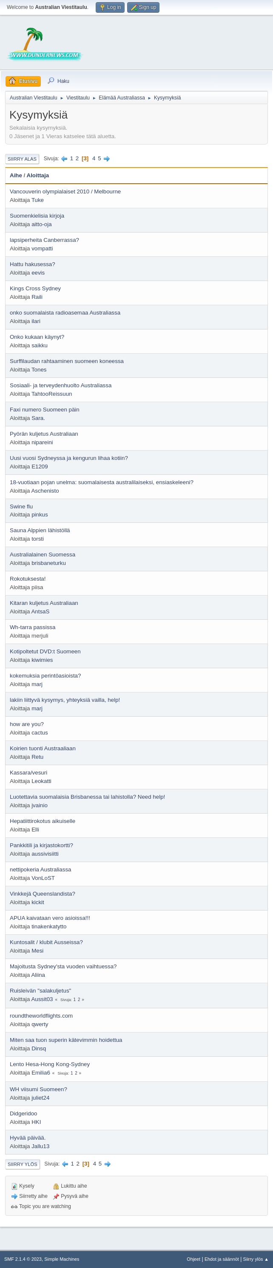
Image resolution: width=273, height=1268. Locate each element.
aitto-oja (41, 224)
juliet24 (40, 1098)
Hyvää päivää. (28, 1138)
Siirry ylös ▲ (256, 1259)
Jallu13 (40, 1146)
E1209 (39, 466)
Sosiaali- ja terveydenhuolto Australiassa (60, 385)
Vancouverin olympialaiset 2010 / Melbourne (65, 191)
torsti (37, 539)
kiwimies (42, 660)
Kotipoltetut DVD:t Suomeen (45, 651)
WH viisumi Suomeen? (38, 1089)
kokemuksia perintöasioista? (45, 675)
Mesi (37, 950)
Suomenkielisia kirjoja (37, 216)
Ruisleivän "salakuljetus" (40, 990)
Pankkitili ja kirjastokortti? (41, 845)
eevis (38, 272)
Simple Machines (61, 1259)
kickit (37, 902)
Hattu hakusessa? (32, 264)
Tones (39, 369)
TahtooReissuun (51, 394)
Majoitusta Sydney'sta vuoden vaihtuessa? (63, 966)
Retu (37, 757)
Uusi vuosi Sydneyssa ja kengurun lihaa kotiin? (69, 458)
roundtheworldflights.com (41, 1016)
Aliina (38, 975)
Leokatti (41, 781)
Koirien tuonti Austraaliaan (43, 748)
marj (37, 684)
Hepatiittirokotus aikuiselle (42, 821)
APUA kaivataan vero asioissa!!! (50, 918)
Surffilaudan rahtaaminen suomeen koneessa (67, 361)
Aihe (16, 175)
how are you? (27, 724)
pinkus (39, 514)
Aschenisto (45, 491)
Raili (37, 297)
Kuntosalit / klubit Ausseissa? (46, 942)
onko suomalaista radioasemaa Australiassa (65, 312)
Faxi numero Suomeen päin (45, 409)
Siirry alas (22, 159)
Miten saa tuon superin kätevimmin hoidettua (66, 1040)
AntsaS (40, 611)
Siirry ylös (22, 1164)
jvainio (39, 805)
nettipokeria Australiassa (40, 869)
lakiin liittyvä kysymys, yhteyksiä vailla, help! (65, 700)
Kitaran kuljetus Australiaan (44, 603)
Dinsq (38, 1048)
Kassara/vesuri (28, 772)
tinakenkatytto (48, 926)
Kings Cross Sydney (35, 288)
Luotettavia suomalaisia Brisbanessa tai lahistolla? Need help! (87, 797)
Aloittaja (38, 175)
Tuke (37, 200)
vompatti (42, 248)
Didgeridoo (23, 1113)
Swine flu (21, 506)
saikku (39, 345)
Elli (35, 829)
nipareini (42, 442)
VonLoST (43, 878)
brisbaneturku (48, 563)
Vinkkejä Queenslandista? (42, 894)
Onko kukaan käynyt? (37, 337)
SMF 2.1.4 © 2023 (23, 1259)
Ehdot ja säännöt (222, 1259)
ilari (35, 321)
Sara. (38, 418)
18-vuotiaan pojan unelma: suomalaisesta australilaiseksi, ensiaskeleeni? (101, 482)
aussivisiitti (45, 854)
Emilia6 (40, 1072)
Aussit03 (42, 999)
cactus (39, 732)
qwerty (39, 1024)
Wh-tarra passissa (32, 627)
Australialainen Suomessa (42, 554)
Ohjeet (193, 1259)
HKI (36, 1122)
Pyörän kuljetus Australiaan (44, 434)
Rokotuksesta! (28, 579)
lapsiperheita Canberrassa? (44, 240)
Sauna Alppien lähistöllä (40, 530)
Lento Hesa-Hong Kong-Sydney (50, 1064)
